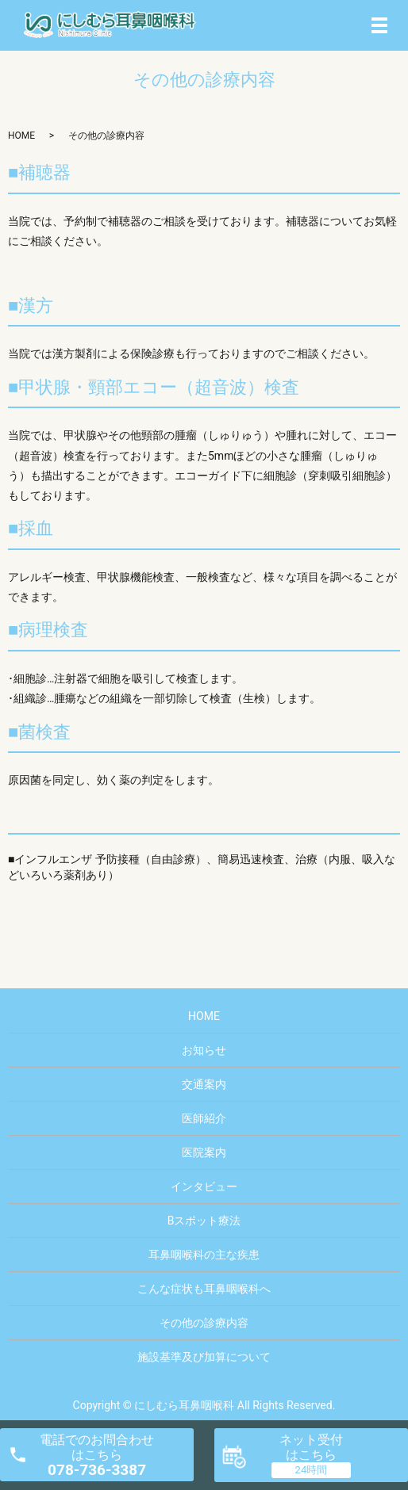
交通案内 (204, 1084)
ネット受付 (311, 1447)
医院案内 (204, 1152)
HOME (21, 135)
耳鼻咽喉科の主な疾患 (204, 1254)
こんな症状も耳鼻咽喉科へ (204, 1288)
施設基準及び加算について (204, 1357)
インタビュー (204, 1186)
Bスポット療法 (204, 1220)
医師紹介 (204, 1118)
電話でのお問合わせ (97, 1455)
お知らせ (204, 1050)
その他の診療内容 (204, 1322)
